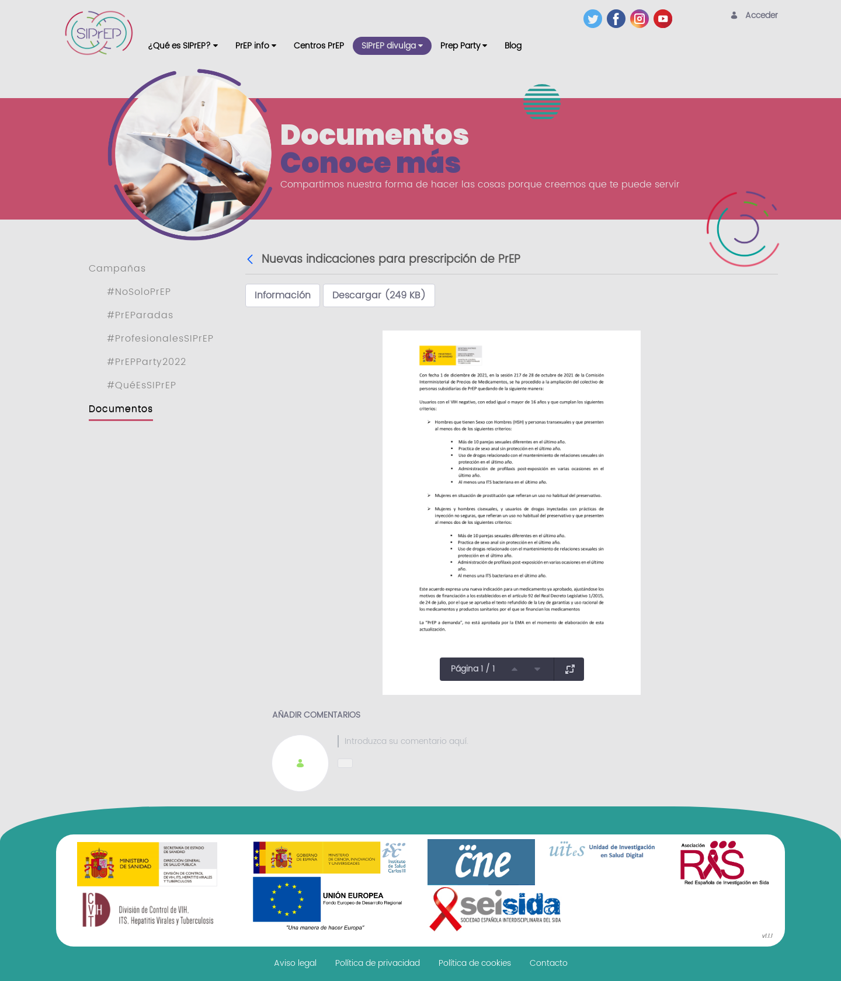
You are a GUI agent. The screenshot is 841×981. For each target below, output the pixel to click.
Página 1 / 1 (473, 669)
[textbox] (545, 741)
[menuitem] (183, 46)
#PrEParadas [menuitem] (140, 315)
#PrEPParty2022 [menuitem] (146, 362)
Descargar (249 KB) (379, 295)
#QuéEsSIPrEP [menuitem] (141, 385)
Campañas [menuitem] (117, 268)
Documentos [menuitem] (121, 408)
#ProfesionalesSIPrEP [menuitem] (160, 338)
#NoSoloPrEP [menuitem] (139, 292)
